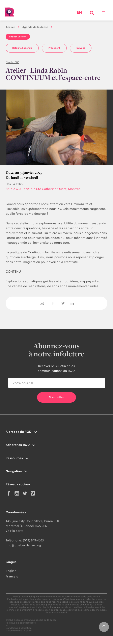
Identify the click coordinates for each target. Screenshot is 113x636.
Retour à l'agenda (22, 47)
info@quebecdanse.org (23, 545)
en (79, 12)
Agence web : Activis (20, 630)
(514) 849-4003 (33, 540)
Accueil (10, 27)
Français (12, 576)
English (11, 571)
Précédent (54, 47)
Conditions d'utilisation (19, 628)
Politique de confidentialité (21, 623)
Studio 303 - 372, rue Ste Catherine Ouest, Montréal (43, 189)
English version (17, 36)
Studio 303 (12, 62)
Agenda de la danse (35, 27)
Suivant (81, 47)
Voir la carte (14, 531)
